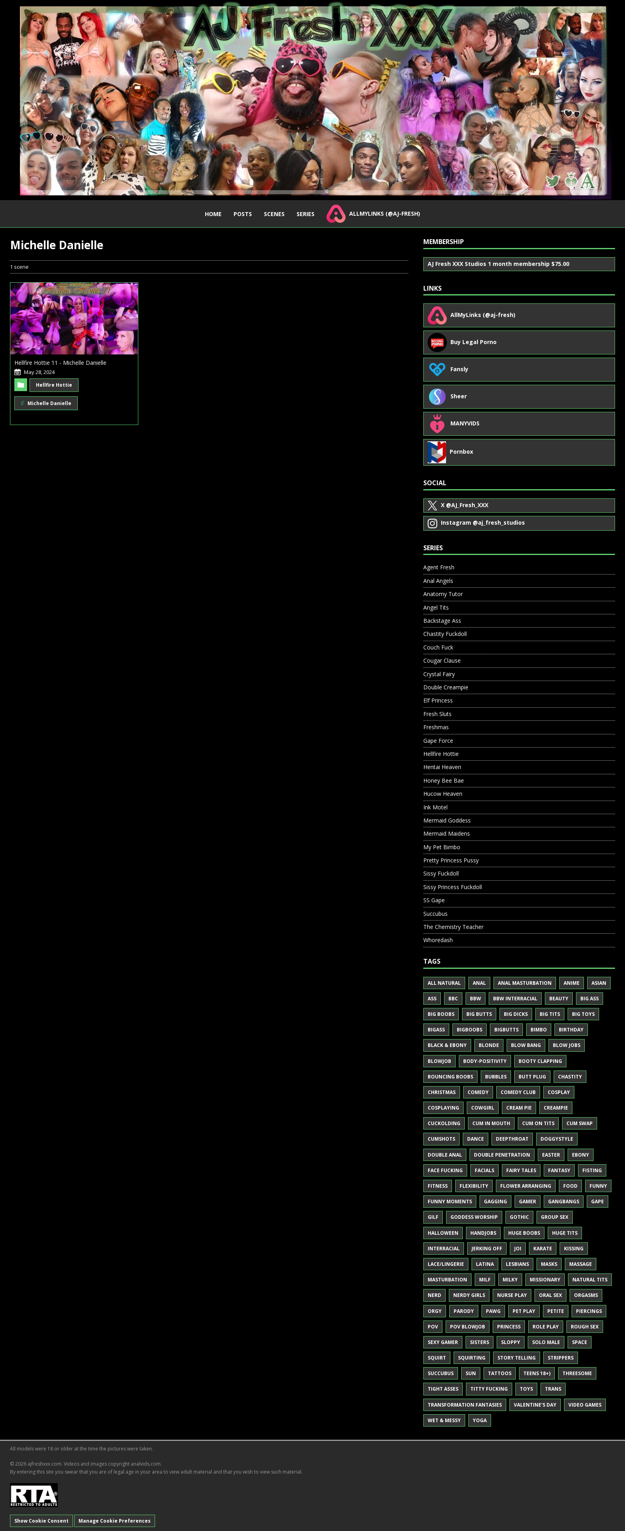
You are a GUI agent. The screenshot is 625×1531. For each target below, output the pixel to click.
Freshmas (436, 727)
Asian (599, 983)
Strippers (561, 1357)
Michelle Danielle (46, 402)
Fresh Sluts (437, 714)
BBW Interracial (515, 998)
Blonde (489, 1045)
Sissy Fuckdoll (441, 873)
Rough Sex (585, 1326)
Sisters (479, 1342)
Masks (549, 1264)
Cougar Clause (442, 660)
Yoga (480, 1420)
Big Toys (583, 1014)
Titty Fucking (489, 1388)
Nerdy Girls (469, 1295)
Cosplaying (443, 1107)
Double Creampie (445, 687)
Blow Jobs (566, 1045)
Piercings (589, 1311)
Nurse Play (512, 1295)
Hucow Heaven (442, 793)
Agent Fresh (438, 567)
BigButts (506, 1029)
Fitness (438, 1186)
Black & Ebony (447, 1045)
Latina (485, 1264)
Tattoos (499, 1373)
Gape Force (438, 740)
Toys (526, 1388)
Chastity (570, 1076)
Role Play (546, 1326)
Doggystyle (556, 1138)
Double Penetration (502, 1154)
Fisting (592, 1170)
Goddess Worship (474, 1217)
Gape (597, 1201)
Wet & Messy (444, 1420)
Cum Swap (579, 1123)
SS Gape (434, 900)
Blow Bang (526, 1045)
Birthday (571, 1029)
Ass (432, 998)
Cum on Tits (538, 1123)
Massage (580, 1264)
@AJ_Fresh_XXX (458, 505)
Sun (471, 1373)
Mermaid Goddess (447, 820)
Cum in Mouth (491, 1123)
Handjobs (483, 1233)
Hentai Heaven (442, 767)
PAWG (493, 1311)
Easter (551, 1154)
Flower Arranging (525, 1186)
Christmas (442, 1092)
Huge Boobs (524, 1233)
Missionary (545, 1279)
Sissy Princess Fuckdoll (452, 887)
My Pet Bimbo (441, 847)
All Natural (444, 983)
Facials (484, 1170)
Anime (572, 983)
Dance (475, 1138)
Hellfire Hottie (54, 385)
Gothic (519, 1217)
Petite (555, 1311)
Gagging (495, 1201)
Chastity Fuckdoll (445, 634)
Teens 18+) (536, 1373)
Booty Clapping (540, 1061)
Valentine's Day (535, 1404)
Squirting (471, 1357)
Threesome (577, 1373)
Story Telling (516, 1357)
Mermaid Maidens (446, 833)
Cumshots (441, 1138)
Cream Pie (519, 1107)
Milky (510, 1279)
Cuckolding (444, 1123)
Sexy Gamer (443, 1342)
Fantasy (559, 1170)
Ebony (580, 1154)
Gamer (527, 1201)
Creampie (556, 1107)
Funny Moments (450, 1201)
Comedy (478, 1092)
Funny (598, 1186)
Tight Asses (443, 1388)
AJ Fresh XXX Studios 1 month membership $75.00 (498, 264)
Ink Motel (435, 807)
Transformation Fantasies (465, 1404)
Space (579, 1342)
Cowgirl (482, 1107)
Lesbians (517, 1264)
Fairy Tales (521, 1170)
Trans (553, 1388)
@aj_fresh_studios (476, 523)
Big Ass (589, 998)
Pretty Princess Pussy (451, 860)
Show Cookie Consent (41, 1520)
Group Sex (554, 1217)
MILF (485, 1279)
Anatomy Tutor (443, 594)
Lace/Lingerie (446, 1264)
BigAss (436, 1029)
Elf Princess (438, 700)
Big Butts (479, 1014)
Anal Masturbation (525, 983)
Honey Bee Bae (443, 780)
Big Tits (550, 1014)
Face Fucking (445, 1170)
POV (433, 1326)
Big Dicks (516, 1014)
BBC (453, 998)
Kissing (574, 1248)
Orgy (435, 1311)
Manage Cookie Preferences (115, 1520)
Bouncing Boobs (450, 1076)
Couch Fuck (438, 647)
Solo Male (546, 1342)
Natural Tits (589, 1279)
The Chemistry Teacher (453, 927)
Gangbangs (563, 1201)
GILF (433, 1217)
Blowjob (439, 1061)
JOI (517, 1248)
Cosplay (559, 1092)
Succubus (435, 913)
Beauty (558, 998)
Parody (464, 1311)
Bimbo (539, 1029)
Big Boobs (441, 1014)
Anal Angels (438, 580)
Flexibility (474, 1186)
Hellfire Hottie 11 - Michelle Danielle (60, 362)
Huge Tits (565, 1233)
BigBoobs (469, 1029)
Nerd (434, 1295)
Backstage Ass (442, 620)
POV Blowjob (467, 1326)
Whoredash (438, 940)
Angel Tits (436, 607)
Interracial (444, 1248)
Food (570, 1186)
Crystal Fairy (439, 674)
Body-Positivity (485, 1061)
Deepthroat (512, 1138)
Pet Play (524, 1311)
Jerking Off (487, 1248)
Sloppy (510, 1342)
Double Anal (445, 1154)
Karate (542, 1248)
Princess (509, 1326)
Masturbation (447, 1279)
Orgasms (586, 1295)
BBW (475, 998)
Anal (479, 983)
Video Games (584, 1404)
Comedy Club (518, 1092)
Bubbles (496, 1076)
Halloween (443, 1233)
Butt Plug (532, 1076)
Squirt (437, 1357)
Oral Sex (550, 1295)
